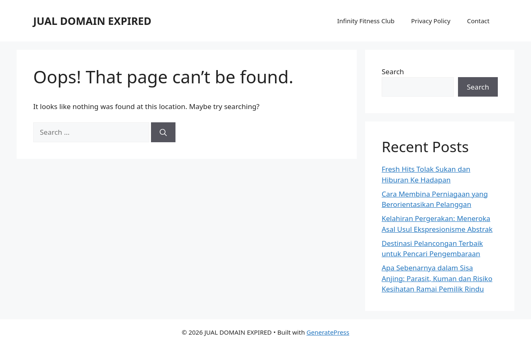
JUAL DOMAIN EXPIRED (92, 21)
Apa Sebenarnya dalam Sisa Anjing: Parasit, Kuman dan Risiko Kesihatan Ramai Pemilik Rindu (437, 278)
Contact (478, 21)
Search (393, 71)
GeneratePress (328, 332)
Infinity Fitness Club (366, 21)
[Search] (163, 132)
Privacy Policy (431, 21)
